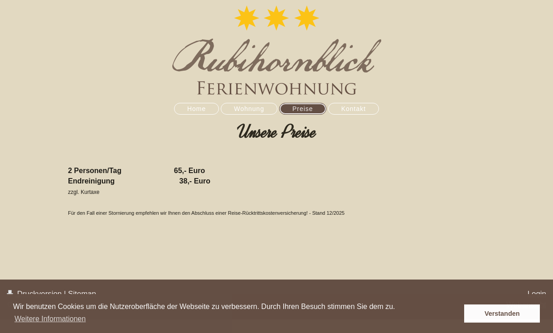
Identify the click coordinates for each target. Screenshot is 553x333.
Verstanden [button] (502, 313)
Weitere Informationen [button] (50, 319)
